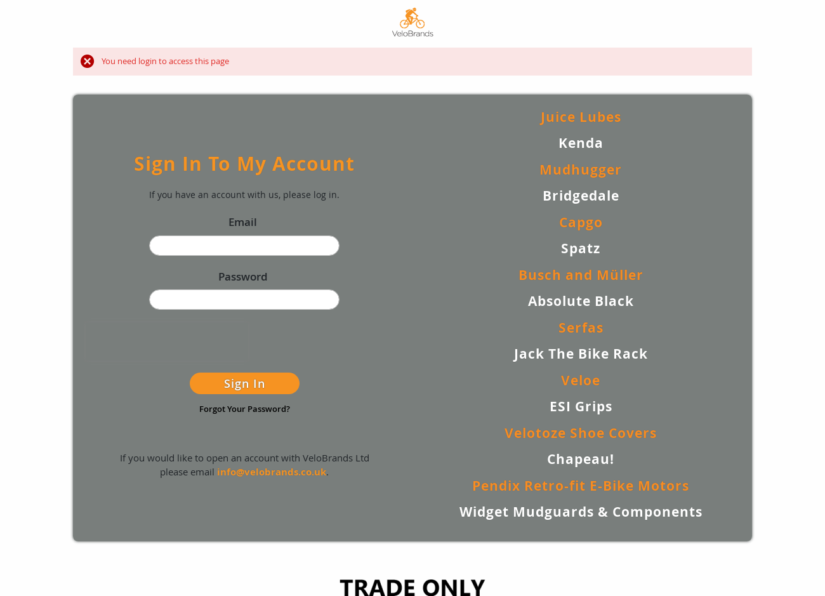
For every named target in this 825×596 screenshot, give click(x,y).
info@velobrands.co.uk (271, 472)
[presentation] (167, 341)
